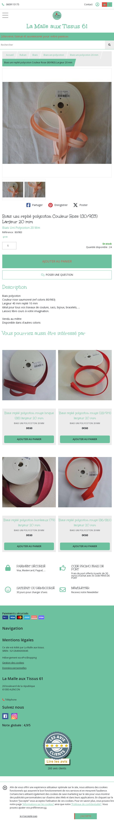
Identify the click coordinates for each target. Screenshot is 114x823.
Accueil (10, 55)
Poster (80, 205)
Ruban (23, 55)
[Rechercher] (109, 45)
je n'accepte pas (28, 816)
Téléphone (9, 699)
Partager (34, 205)
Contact (88, 4)
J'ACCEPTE (86, 816)
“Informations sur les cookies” (38, 804)
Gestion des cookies (13, 662)
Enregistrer (58, 205)
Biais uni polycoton (54, 55)
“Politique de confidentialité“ (86, 804)
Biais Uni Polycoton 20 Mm (21, 228)
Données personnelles (14, 668)
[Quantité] (9, 246)
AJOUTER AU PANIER (57, 261)
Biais (35, 55)
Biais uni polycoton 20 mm (84, 55)
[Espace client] (97, 4)
